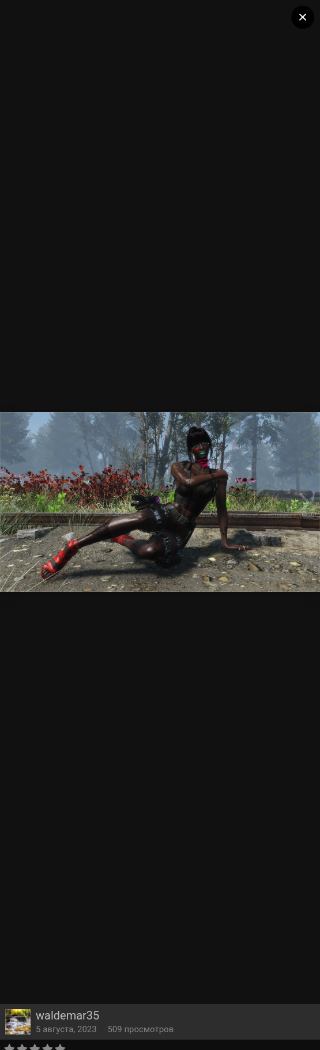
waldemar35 (67, 1015)
